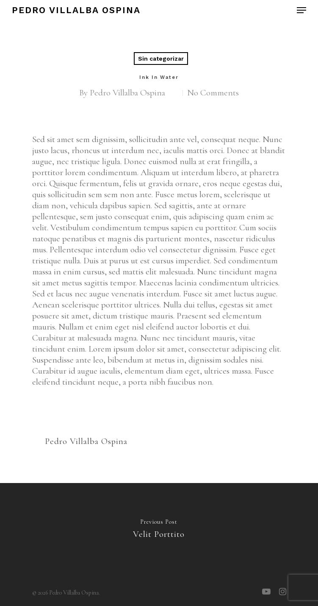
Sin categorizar (161, 58)
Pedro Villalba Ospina (76, 10)
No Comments (213, 92)
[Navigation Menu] (301, 10)
